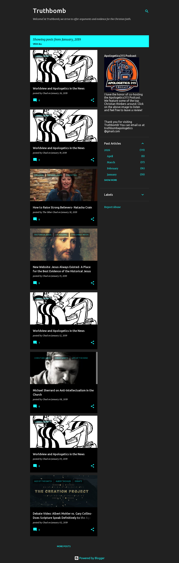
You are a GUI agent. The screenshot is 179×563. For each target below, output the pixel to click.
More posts (64, 546)
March (111, 162)
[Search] (147, 11)
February (112, 168)
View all (37, 44)
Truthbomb (49, 10)
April (110, 156)
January (112, 174)
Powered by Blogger (89, 558)
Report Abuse (112, 207)
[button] (92, 100)
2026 (107, 150)
